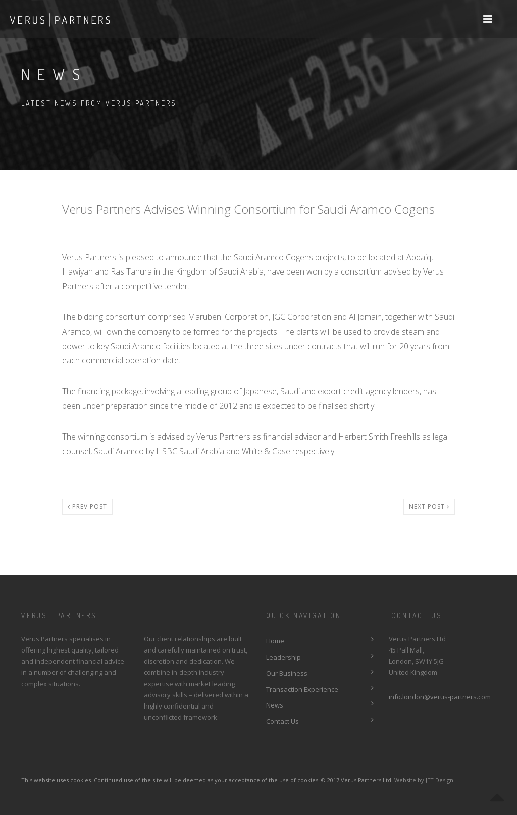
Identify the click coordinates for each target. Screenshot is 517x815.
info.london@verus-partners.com (440, 696)
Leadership (283, 657)
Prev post (87, 506)
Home (275, 640)
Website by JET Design (423, 780)
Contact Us (282, 721)
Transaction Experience (302, 689)
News (274, 705)
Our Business (286, 673)
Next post (429, 506)
